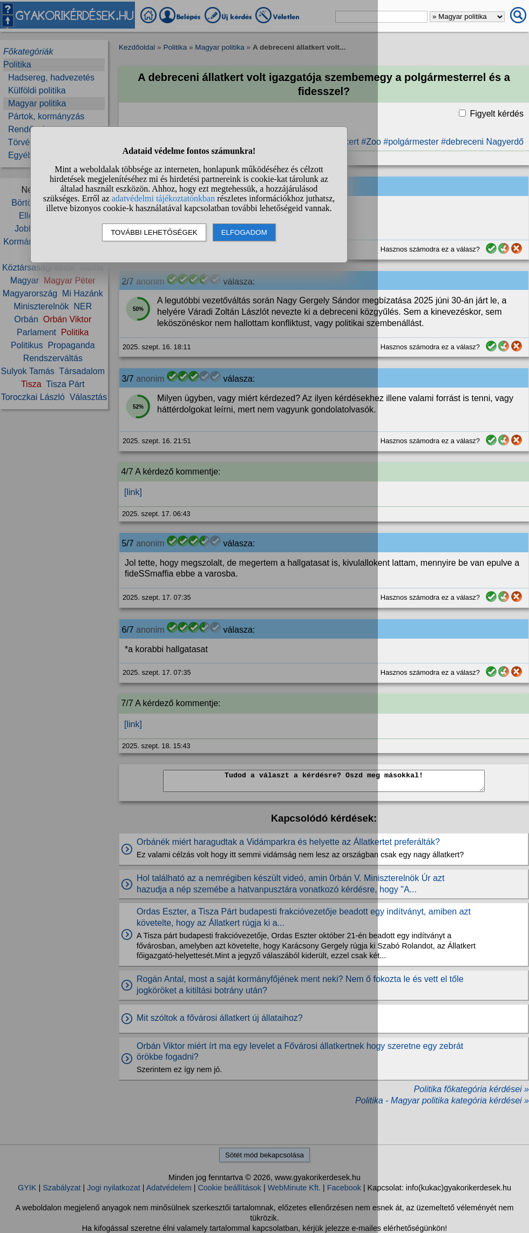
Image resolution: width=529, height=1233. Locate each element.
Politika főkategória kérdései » (471, 1089)
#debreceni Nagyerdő (482, 141)
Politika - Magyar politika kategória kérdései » (442, 1100)
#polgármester (410, 141)
